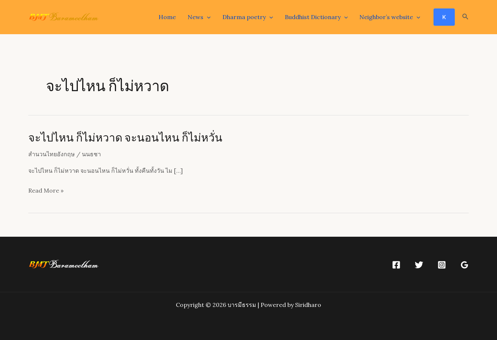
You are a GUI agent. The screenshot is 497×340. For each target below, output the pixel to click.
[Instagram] (442, 265)
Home (167, 17)
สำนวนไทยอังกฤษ (51, 154)
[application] (207, 16)
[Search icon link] (465, 17)
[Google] (464, 265)
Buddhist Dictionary (316, 16)
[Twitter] (419, 265)
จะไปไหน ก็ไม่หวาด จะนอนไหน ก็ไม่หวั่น (125, 137)
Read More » (46, 190)
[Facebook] (396, 265)
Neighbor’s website (389, 16)
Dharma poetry (247, 16)
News (199, 16)
